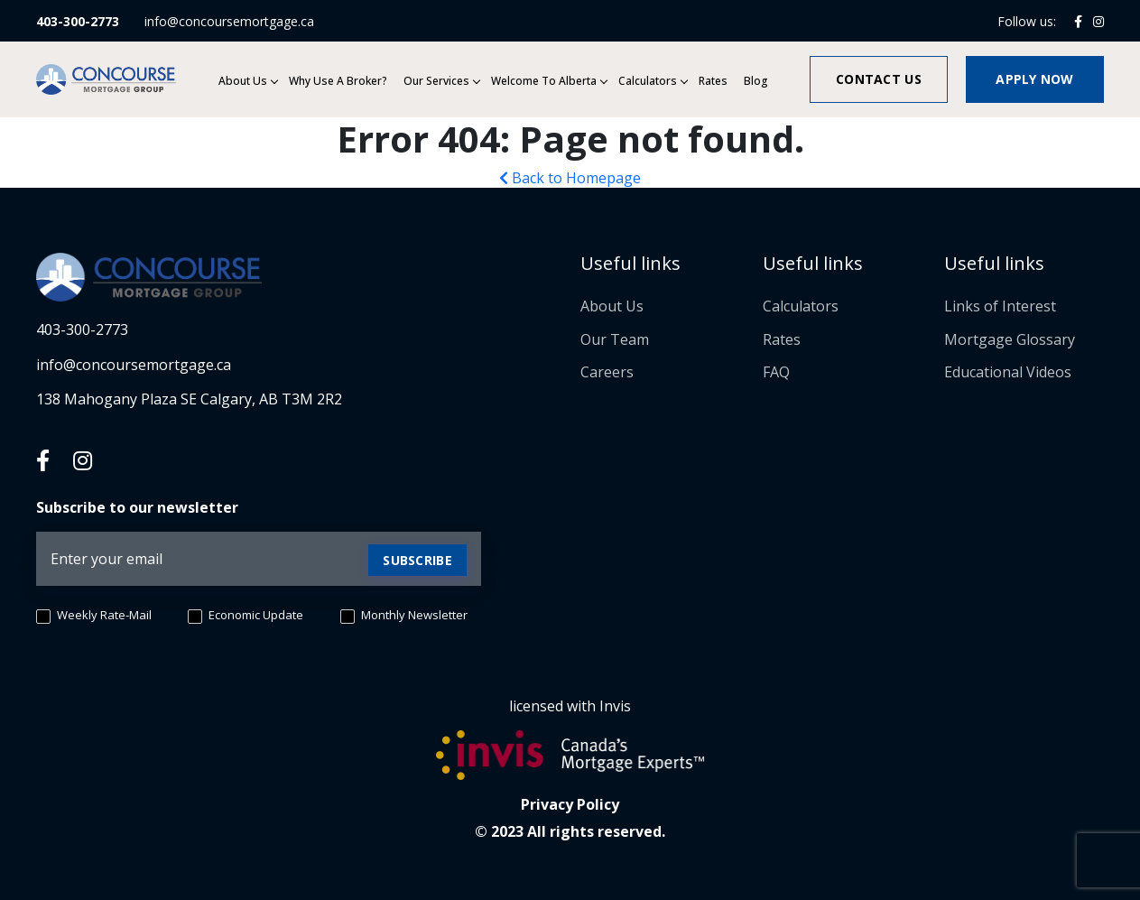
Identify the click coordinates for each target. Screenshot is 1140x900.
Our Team (614, 339)
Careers (607, 372)
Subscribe (417, 560)
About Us (242, 81)
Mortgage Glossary (1009, 339)
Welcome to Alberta (544, 81)
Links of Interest (1000, 306)
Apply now (1035, 79)
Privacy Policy (570, 804)
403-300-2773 (77, 21)
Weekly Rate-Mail (94, 616)
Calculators (647, 81)
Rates (713, 81)
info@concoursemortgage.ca (229, 21)
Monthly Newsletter (404, 616)
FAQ (776, 372)
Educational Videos (1007, 372)
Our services (436, 81)
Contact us (879, 79)
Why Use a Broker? (338, 81)
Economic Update (245, 616)
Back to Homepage (570, 178)
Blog (756, 81)
